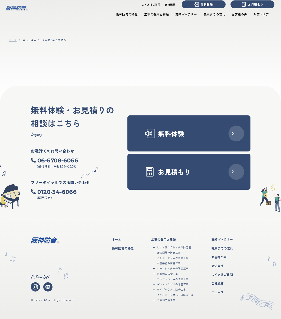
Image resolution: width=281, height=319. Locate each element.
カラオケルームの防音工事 (173, 279)
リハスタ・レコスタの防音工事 (175, 295)
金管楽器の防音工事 (169, 252)
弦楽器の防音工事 (167, 273)
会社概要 (165, 8)
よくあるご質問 (147, 8)
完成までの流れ (210, 18)
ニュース (217, 292)
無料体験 (199, 8)
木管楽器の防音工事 (169, 263)
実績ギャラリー (181, 18)
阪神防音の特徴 (122, 18)
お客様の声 (235, 18)
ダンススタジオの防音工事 (173, 284)
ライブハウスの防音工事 (171, 289)
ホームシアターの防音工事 (173, 268)
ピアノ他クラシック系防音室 (174, 247)
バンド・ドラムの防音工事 (173, 258)
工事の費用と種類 (152, 18)
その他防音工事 (166, 300)
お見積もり (248, 8)
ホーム (13, 40)
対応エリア (257, 18)
